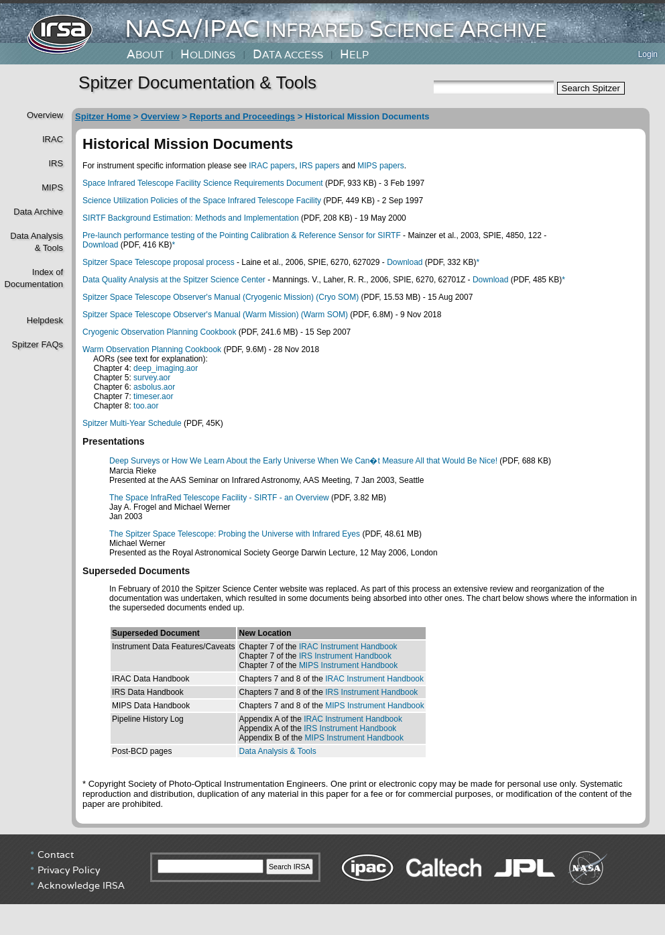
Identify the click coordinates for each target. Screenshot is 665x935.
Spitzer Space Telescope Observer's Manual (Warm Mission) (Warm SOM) (215, 314)
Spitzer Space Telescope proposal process (158, 262)
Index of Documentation (32, 278)
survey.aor (151, 377)
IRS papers (320, 165)
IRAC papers (272, 165)
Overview (45, 115)
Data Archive (38, 212)
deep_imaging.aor (165, 368)
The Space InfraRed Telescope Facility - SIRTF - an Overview (219, 497)
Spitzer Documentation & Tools (197, 82)
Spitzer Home (103, 116)
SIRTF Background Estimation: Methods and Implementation (190, 218)
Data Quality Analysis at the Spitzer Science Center (173, 279)
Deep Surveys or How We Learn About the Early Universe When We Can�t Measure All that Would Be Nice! (303, 460)
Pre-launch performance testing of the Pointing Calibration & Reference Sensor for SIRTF (241, 235)
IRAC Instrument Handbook (348, 646)
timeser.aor (153, 396)
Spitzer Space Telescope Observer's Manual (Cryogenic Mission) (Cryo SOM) (220, 297)
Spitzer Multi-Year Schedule (132, 423)
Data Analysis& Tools (36, 242)
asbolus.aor (154, 387)
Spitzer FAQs (37, 344)
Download (100, 245)
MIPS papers (380, 165)
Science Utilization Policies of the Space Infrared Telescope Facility (201, 200)
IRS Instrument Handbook (345, 656)
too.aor (145, 405)
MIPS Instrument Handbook (348, 665)
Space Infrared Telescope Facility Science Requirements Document (202, 183)
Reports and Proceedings (242, 116)
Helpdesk (45, 320)
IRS (55, 163)
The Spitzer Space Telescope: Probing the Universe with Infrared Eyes (234, 534)
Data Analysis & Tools (277, 751)
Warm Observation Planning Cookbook (151, 349)
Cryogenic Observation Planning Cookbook (159, 332)
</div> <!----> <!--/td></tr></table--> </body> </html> (332, 884)
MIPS (52, 187)
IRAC (52, 139)
